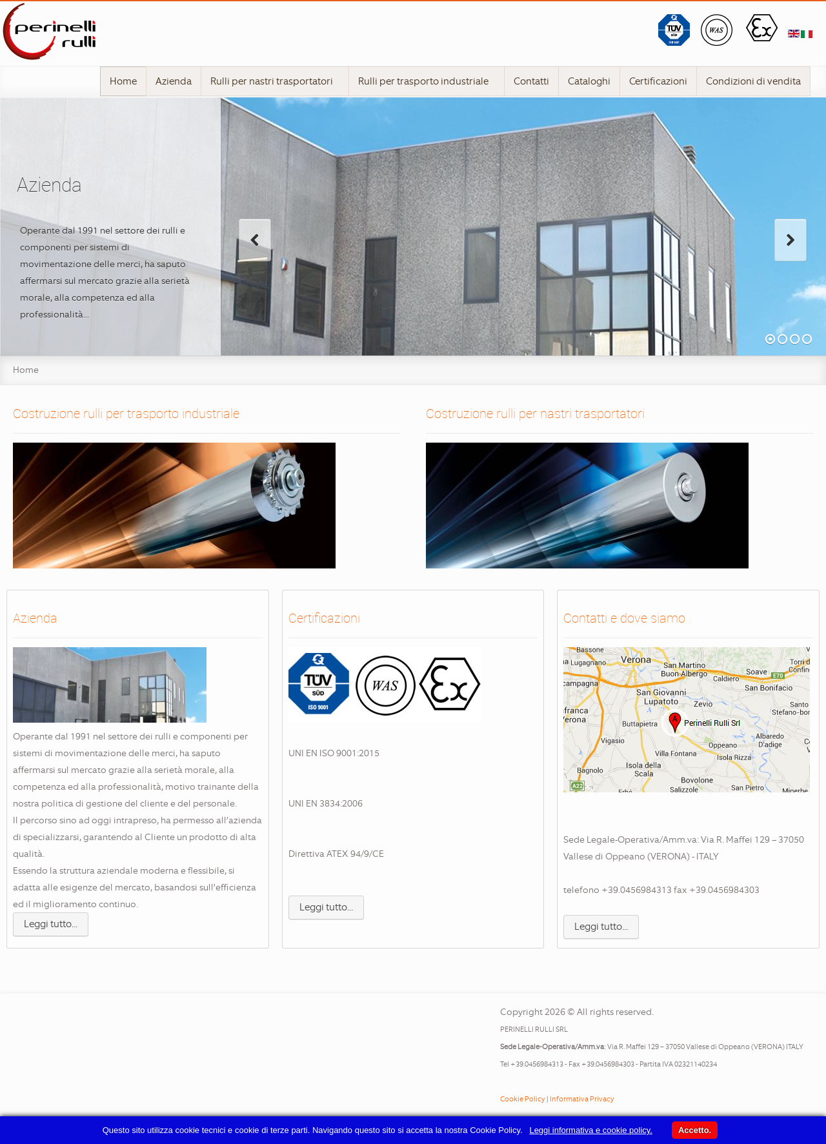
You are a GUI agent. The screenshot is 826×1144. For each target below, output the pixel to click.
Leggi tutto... (50, 924)
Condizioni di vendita (753, 81)
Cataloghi (589, 81)
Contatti (531, 81)
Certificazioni (658, 81)
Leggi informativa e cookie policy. (590, 1130)
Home (123, 81)
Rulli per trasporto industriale (428, 81)
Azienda (174, 81)
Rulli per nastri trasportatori (276, 81)
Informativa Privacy (582, 1098)
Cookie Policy (522, 1098)
